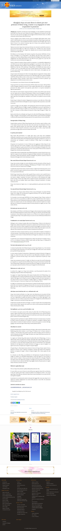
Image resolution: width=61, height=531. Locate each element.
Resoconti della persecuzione (34, 20)
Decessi (18, 486)
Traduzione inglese (14, 396)
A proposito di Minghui (6, 523)
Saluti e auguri (5, 506)
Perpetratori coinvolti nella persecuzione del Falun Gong (22, 500)
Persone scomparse (20, 494)
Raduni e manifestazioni (7, 493)
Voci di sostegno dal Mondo (7, 495)
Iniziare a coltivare (35, 482)
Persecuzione (26, 20)
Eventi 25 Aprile (5, 498)
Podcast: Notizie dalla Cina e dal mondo (52, 490)
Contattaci (4, 521)
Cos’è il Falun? (5, 486)
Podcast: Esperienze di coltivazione (52, 491)
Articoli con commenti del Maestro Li (38, 499)
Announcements (34, 501)
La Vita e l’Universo (35, 516)
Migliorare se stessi (35, 494)
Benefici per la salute (6, 483)
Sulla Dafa (4, 480)
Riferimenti (48, 480)
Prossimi (32, 410)
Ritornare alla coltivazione (36, 485)
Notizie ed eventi (5, 490)
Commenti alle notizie (6, 509)
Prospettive (34, 509)
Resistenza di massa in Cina (22, 506)
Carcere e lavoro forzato (21, 493)
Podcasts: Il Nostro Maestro (51, 495)
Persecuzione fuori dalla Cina (22, 488)
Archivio (4, 524)
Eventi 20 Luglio (5, 500)
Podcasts (47, 487)
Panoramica (19, 483)
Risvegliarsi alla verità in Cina (22, 512)
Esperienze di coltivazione (36, 493)
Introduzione (5, 482)
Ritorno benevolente (20, 507)
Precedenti (12, 410)
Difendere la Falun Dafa (36, 489)
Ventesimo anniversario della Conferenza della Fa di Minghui (37, 507)
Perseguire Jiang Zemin (21, 514)
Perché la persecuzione (21, 485)
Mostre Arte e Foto (6, 501)
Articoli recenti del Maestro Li (51, 485)
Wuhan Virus (19, 497)
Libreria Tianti (43, 0)
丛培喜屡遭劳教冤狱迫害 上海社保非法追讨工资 (21, 387)
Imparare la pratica (6, 485)
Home (23, 20)
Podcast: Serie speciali (50, 493)
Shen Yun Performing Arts (7, 503)
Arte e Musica (34, 514)
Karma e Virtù (19, 502)
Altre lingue (48, 0)
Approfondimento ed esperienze (37, 503)
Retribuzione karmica (21, 509)
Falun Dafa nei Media (6, 505)
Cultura (32, 511)
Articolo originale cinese (15, 394)
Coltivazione (33, 480)
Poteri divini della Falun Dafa (37, 486)
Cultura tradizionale (35, 513)
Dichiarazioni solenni (20, 510)
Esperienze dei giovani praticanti (37, 488)
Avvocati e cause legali (21, 504)
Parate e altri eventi (6, 492)
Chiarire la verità (35, 491)
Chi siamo (4, 519)
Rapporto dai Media (6, 508)
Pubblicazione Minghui (36, 0)
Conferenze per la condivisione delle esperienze (38, 497)
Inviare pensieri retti (35, 483)
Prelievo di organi (20, 491)
